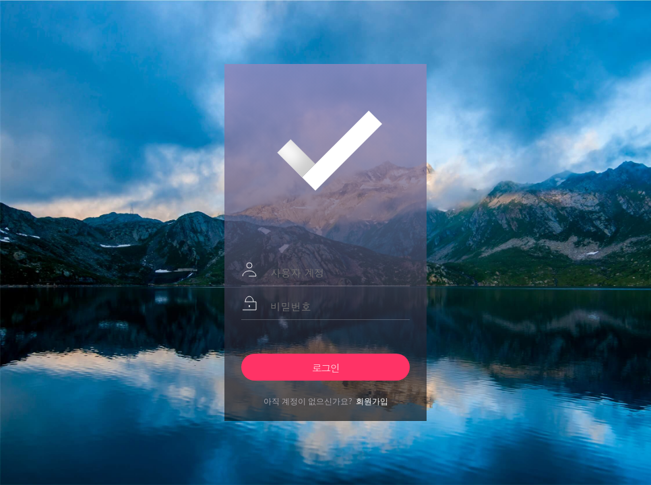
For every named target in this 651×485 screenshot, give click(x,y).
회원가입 (372, 401)
